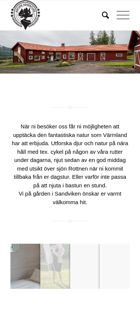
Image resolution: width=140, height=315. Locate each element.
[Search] (101, 15)
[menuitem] (101, 15)
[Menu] (119, 15)
